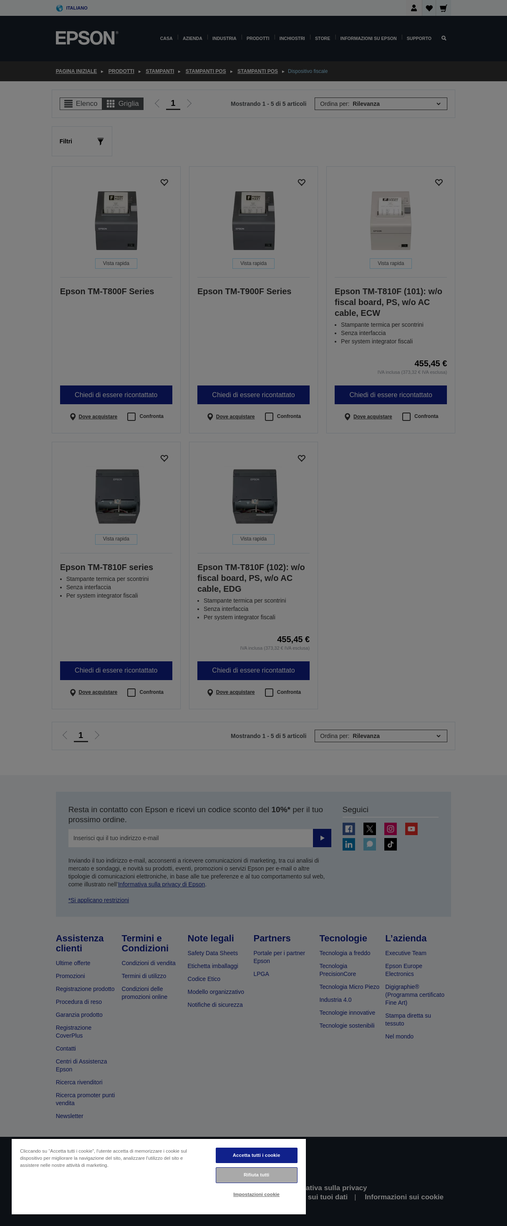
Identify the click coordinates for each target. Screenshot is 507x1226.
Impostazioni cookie (256, 1194)
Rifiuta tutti (257, 1174)
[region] (159, 1176)
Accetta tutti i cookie (256, 1155)
